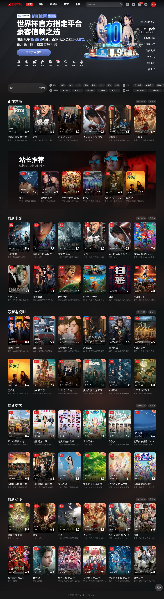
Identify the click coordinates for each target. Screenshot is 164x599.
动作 (71, 85)
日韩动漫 (155, 90)
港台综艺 (149, 85)
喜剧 (63, 85)
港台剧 (90, 90)
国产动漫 (140, 90)
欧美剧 (77, 90)
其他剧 (114, 90)
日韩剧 (102, 90)
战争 (78, 85)
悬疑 (94, 85)
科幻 (101, 85)
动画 (117, 85)
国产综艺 (138, 85)
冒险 (109, 85)
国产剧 (65, 90)
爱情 (86, 85)
